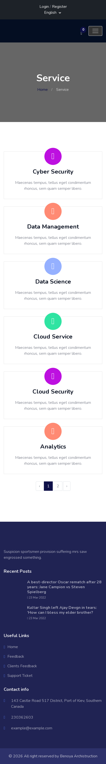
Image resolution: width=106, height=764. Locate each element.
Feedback (15, 656)
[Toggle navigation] (95, 31)
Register (59, 6)
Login (44, 6)
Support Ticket (20, 675)
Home (42, 89)
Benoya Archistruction (78, 756)
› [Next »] (66, 486)
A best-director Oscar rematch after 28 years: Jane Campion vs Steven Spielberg (64, 587)
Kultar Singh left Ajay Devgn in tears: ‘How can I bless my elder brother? (62, 610)
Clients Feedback (22, 666)
